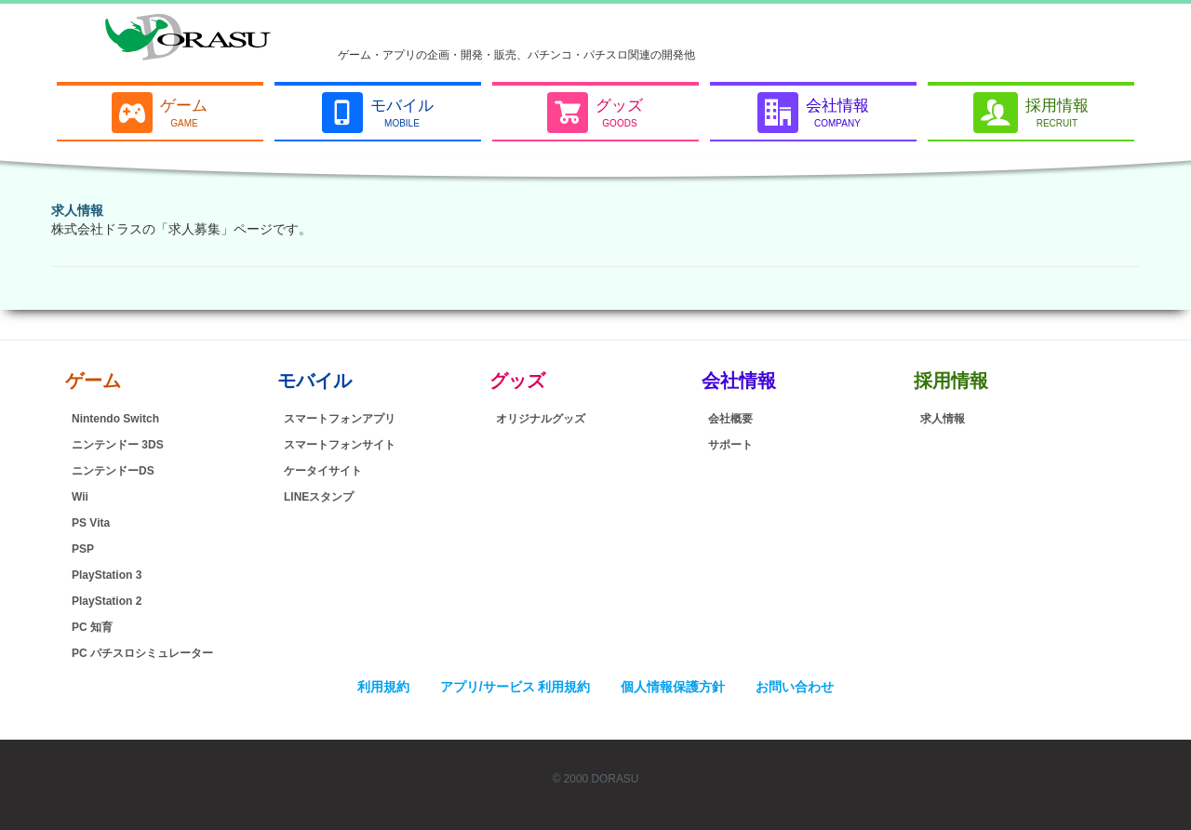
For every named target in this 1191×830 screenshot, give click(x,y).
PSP (83, 549)
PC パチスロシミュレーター (142, 653)
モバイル (314, 380)
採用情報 (951, 380)
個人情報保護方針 (673, 686)
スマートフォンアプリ (339, 418)
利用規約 (383, 686)
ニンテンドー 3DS (118, 444)
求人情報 (77, 210)
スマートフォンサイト (339, 444)
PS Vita (91, 522)
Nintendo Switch (115, 418)
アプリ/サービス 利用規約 (515, 686)
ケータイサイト (323, 470)
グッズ (517, 380)
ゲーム (93, 380)
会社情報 (739, 380)
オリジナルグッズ (540, 418)
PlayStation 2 (106, 601)
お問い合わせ (795, 686)
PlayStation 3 (106, 575)
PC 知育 (92, 627)
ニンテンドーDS (113, 470)
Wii (80, 496)
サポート (730, 444)
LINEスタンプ (319, 496)
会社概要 (730, 418)
